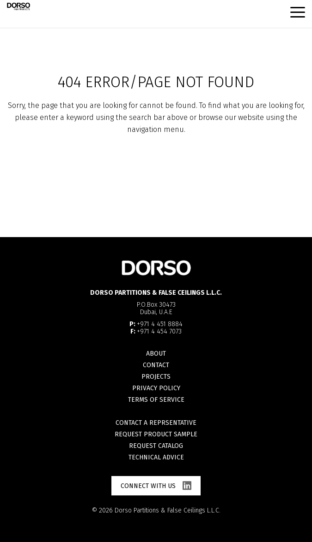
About (156, 353)
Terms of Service (156, 400)
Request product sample (156, 434)
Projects (156, 377)
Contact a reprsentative (156, 423)
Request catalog (156, 446)
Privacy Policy (156, 388)
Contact (156, 365)
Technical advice (156, 457)
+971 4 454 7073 (159, 331)
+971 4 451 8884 (160, 324)
